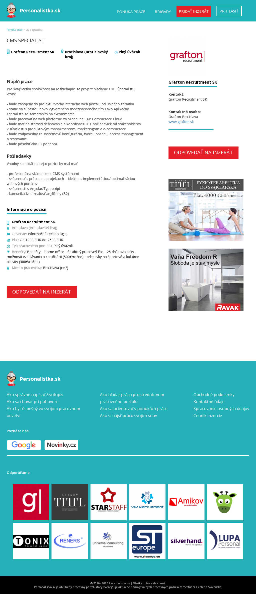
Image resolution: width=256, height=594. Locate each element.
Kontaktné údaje (209, 401)
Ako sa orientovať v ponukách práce (134, 408)
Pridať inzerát (194, 11)
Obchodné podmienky (214, 394)
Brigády (163, 11)
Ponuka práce (131, 11)
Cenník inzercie (208, 415)
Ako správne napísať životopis (35, 394)
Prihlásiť (229, 10)
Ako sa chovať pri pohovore (32, 401)
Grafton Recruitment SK (32, 51)
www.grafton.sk (181, 121)
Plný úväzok (129, 51)
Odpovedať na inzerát (41, 291)
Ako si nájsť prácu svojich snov (128, 415)
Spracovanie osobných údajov (221, 408)
